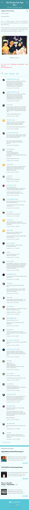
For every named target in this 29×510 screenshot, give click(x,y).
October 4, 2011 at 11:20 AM (13, 248)
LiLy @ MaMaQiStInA (11, 199)
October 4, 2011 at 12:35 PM (13, 270)
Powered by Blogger (14, 502)
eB (7, 252)
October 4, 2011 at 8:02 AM (13, 128)
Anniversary (11, 73)
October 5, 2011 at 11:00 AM (13, 314)
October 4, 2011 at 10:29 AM (13, 216)
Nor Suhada (9, 149)
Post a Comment (6, 442)
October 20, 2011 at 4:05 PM (13, 419)
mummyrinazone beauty (12, 349)
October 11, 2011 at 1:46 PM (13, 345)
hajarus (8, 297)
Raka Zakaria (9, 423)
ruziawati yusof (10, 394)
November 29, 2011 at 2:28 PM (13, 439)
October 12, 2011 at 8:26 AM (13, 356)
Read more (25, 463)
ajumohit (8, 164)
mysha (8, 283)
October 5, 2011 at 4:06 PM (12, 325)
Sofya (8, 360)
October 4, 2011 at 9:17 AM (13, 195)
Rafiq (17, 73)
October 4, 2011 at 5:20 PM (12, 302)
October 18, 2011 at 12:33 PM (13, 390)
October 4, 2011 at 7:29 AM (13, 116)
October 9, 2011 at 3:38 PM (12, 336)
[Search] (27, 3)
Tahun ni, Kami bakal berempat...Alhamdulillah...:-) (9, 483)
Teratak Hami (9, 120)
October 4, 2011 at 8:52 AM (13, 172)
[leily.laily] (8, 329)
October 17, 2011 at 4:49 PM (13, 380)
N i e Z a (8, 212)
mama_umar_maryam (12, 340)
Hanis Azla (9, 261)
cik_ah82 (9, 384)
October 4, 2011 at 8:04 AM (13, 145)
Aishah (5, 73)
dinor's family (9, 243)
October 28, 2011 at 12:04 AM (13, 428)
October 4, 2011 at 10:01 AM (13, 208)
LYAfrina (8, 104)
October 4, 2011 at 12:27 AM (13, 88)
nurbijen (8, 176)
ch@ (8, 432)
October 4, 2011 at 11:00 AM (13, 226)
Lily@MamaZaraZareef (12, 79)
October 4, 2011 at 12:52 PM (13, 279)
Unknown (9, 220)
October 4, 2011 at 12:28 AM (13, 100)
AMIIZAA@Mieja (10, 318)
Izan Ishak (9, 306)
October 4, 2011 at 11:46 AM (13, 257)
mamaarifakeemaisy (11, 132)
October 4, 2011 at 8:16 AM (13, 160)
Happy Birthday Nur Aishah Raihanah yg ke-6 (12, 451)
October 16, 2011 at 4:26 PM (13, 369)
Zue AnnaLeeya (10, 185)
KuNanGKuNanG (10, 274)
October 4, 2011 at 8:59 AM (13, 181)
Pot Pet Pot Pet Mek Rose (14, 3)
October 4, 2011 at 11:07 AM (13, 239)
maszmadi (9, 373)
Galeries (17, 504)
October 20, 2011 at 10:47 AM (13, 402)
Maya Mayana (10, 406)
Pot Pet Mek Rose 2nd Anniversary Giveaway (12, 467)
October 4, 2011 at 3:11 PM (12, 293)
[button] (27, 11)
